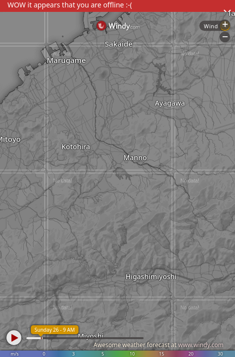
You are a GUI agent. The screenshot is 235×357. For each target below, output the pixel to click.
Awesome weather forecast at (158, 345)
